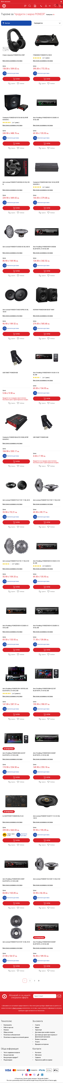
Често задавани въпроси (12, 1052)
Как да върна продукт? (11, 1057)
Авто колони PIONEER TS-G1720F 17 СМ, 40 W (46, 500)
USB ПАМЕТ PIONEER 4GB (40, 437)
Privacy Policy (38, 1080)
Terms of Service (48, 1080)
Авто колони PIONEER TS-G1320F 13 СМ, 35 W (46, 879)
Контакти (38, 1052)
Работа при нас (8, 1027)
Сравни (11, 84)
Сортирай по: (47, 23)
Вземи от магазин (41, 1039)
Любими (20, 84)
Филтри (6, 23)
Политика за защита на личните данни (16, 1037)
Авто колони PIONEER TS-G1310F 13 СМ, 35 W (16, 942)
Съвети (37, 1025)
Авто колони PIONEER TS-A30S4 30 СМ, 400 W (16, 247)
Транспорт (38, 1030)
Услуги (37, 1042)
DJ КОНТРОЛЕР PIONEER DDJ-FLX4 (13, 816)
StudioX (46, 1078)
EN (50, 6)
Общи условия (8, 1032)
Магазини (38, 1055)
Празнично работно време (43, 1060)
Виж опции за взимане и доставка (12, 61)
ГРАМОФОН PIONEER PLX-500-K (42, 55)
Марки (37, 1027)
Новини (6, 1030)
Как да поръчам (9, 1055)
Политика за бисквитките (12, 1035)
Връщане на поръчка (41, 1044)
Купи (16, 79)
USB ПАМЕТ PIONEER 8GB (10, 372)
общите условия (17, 1008)
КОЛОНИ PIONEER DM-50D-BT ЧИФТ (43, 309)
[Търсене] (29, 6)
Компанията (8, 1025)
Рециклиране (8, 1060)
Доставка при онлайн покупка (45, 1032)
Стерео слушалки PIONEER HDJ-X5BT (14, 55)
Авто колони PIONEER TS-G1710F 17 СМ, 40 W (16, 500)
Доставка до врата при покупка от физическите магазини (46, 1036)
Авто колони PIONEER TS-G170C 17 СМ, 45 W (16, 561)
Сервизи (38, 1057)
